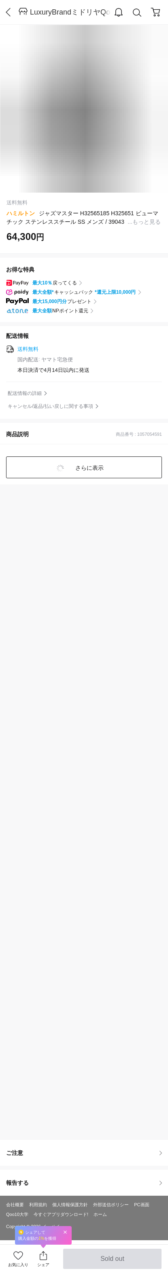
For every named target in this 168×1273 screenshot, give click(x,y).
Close (65, 1232)
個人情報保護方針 (70, 1204)
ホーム (100, 1214)
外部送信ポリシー (111, 1204)
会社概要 (15, 1204)
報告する (84, 1182)
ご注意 (84, 1152)
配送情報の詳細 (25, 393)
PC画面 (141, 1204)
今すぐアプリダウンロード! (61, 1214)
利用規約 (38, 1204)
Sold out (112, 1262)
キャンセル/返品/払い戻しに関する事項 (50, 406)
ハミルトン (20, 213)
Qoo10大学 (17, 1214)
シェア (43, 1264)
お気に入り (18, 1264)
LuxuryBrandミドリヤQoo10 (70, 12)
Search (137, 12)
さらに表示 (89, 468)
